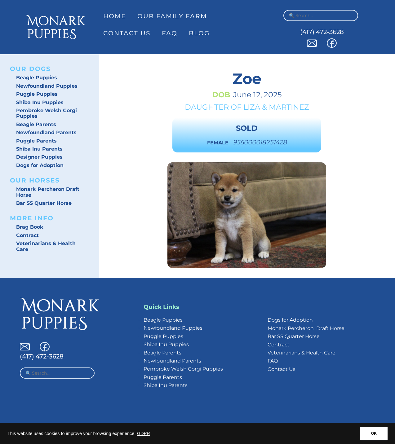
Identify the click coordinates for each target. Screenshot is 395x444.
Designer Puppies (39, 157)
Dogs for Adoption (40, 165)
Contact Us (126, 33)
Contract (27, 235)
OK (374, 433)
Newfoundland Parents (46, 132)
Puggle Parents (36, 141)
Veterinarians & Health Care (46, 246)
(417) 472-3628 (322, 32)
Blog (199, 33)
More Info (32, 218)
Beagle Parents (36, 124)
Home (114, 16)
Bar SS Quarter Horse (44, 203)
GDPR (143, 433)
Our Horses (35, 180)
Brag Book (29, 227)
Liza (251, 107)
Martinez (289, 107)
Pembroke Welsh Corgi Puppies (46, 113)
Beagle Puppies (36, 78)
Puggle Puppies (37, 94)
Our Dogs (30, 69)
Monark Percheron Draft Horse (47, 192)
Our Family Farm (172, 16)
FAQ (169, 33)
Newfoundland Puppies (47, 86)
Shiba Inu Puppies (40, 102)
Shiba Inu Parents (39, 149)
